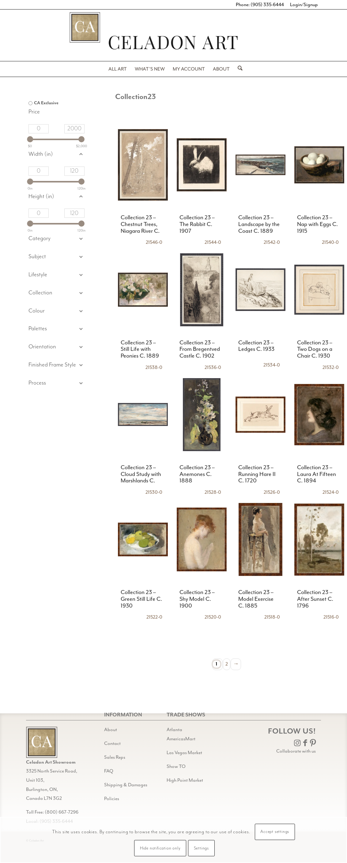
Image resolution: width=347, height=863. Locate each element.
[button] (56, 256)
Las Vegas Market (184, 753)
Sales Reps (114, 757)
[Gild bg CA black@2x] (41, 742)
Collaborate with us (296, 751)
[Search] (238, 69)
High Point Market (185, 780)
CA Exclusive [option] (46, 103)
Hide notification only (160, 848)
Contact (112, 743)
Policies (111, 799)
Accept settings (274, 831)
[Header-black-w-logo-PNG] (173, 42)
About (110, 730)
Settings (201, 848)
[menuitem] (117, 69)
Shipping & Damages (125, 785)
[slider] (30, 139)
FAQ (108, 771)
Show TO (176, 766)
